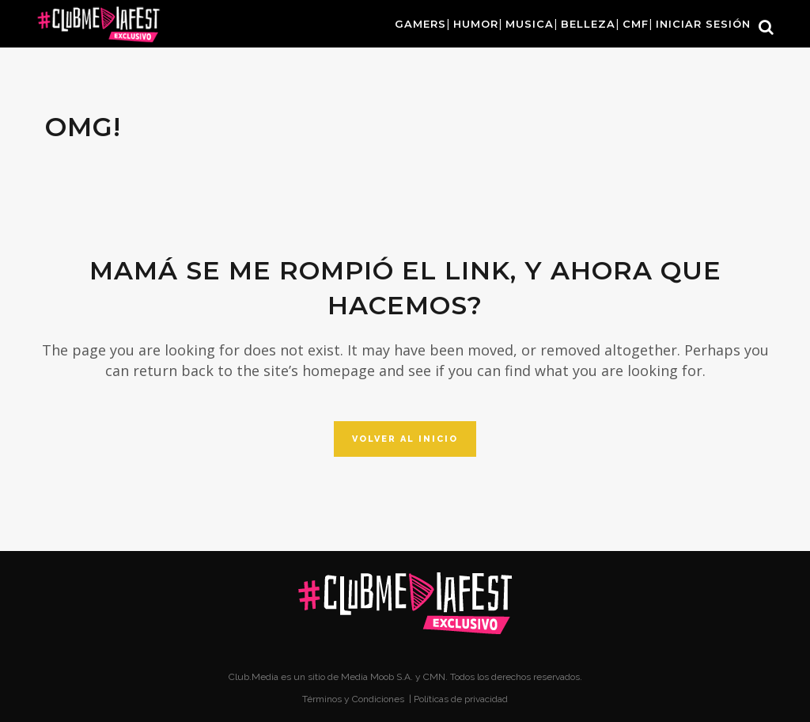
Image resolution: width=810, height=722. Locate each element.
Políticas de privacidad (461, 699)
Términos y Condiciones (354, 699)
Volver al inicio (405, 439)
